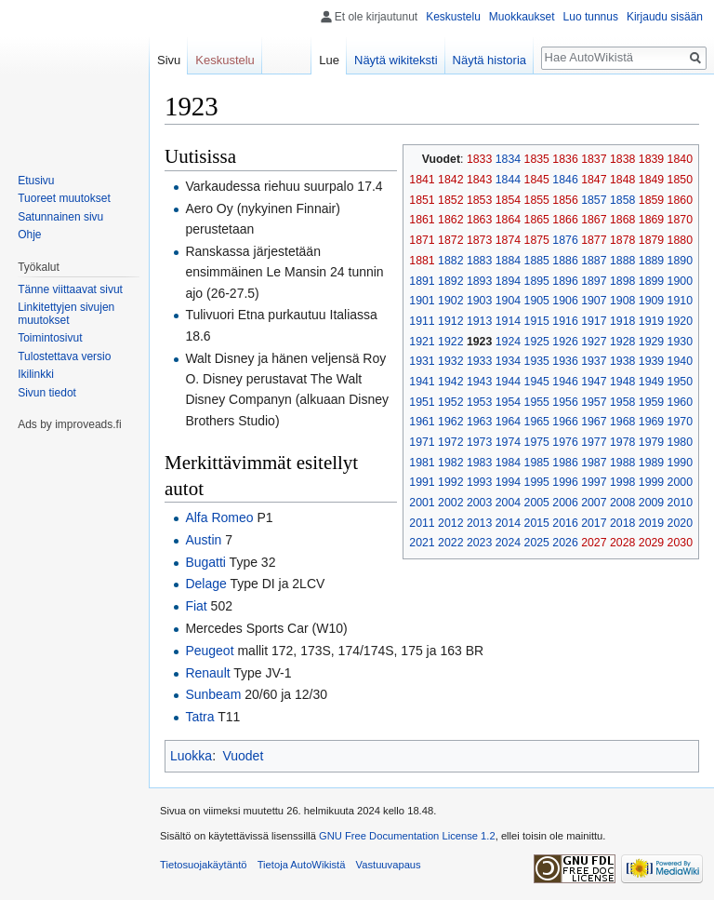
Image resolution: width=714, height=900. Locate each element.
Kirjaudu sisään (665, 16)
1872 (450, 240)
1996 (564, 482)
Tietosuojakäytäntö (203, 864)
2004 (508, 502)
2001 (421, 502)
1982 (450, 462)
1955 (536, 402)
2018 (622, 523)
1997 (593, 482)
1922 (450, 341)
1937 (593, 361)
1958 (622, 402)
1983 (479, 462)
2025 (536, 542)
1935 (536, 361)
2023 (479, 542)
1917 (593, 321)
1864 (508, 219)
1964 (508, 421)
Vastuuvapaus (388, 864)
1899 (651, 281)
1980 (680, 442)
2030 (680, 542)
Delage (205, 583)
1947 (593, 381)
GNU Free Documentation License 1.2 (407, 835)
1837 (593, 159)
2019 (651, 523)
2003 (479, 502)
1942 (450, 381)
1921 (421, 341)
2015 (536, 523)
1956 (564, 402)
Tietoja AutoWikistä (302, 864)
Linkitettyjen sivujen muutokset (66, 314)
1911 (421, 321)
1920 (680, 321)
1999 (651, 482)
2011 (421, 523)
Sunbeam (213, 694)
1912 (450, 321)
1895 (536, 281)
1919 (651, 321)
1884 (508, 260)
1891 (421, 281)
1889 (651, 260)
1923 (479, 341)
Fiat (195, 605)
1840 (680, 159)
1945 (536, 381)
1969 (651, 421)
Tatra (199, 716)
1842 (450, 179)
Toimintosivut (50, 337)
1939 (651, 361)
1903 (479, 300)
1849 (651, 179)
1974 (508, 442)
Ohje (29, 234)
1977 (593, 442)
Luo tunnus (590, 16)
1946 (564, 381)
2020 (680, 523)
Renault (207, 672)
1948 (622, 381)
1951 (421, 402)
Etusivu (36, 180)
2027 (593, 542)
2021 (421, 542)
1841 (421, 179)
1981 (421, 462)
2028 (622, 542)
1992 (450, 482)
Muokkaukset (522, 16)
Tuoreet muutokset (64, 198)
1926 (564, 341)
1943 (479, 381)
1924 (508, 341)
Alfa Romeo (219, 517)
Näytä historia (489, 60)
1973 (479, 442)
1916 (564, 321)
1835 (536, 159)
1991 (421, 482)
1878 (622, 240)
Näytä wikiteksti (396, 60)
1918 (622, 321)
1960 (680, 402)
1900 (680, 281)
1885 (536, 260)
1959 (651, 402)
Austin (203, 539)
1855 (536, 200)
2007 (593, 502)
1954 (508, 402)
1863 (479, 219)
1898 (622, 281)
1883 (479, 260)
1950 (680, 381)
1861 (421, 219)
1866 (564, 219)
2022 (450, 542)
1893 (479, 281)
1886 (564, 260)
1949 (651, 381)
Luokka (191, 755)
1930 (680, 341)
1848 (622, 179)
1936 (564, 361)
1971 (421, 442)
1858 (622, 200)
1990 (680, 462)
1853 (479, 200)
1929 (651, 341)
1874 (508, 240)
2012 (450, 523)
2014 (508, 523)
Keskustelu (453, 16)
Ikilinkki (36, 374)
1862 (450, 219)
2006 (564, 502)
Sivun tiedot (47, 392)
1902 (450, 300)
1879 (651, 240)
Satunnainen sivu (60, 216)
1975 (536, 442)
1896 (564, 281)
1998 (622, 482)
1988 (622, 462)
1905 (536, 300)
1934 (508, 361)
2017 (593, 523)
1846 (564, 179)
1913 (479, 321)
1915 (536, 321)
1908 (622, 300)
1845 (536, 179)
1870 (680, 219)
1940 (680, 361)
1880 (680, 240)
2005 (536, 502)
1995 (536, 482)
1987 (593, 462)
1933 (479, 361)
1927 (593, 341)
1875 (536, 240)
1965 (536, 421)
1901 (421, 300)
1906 (564, 300)
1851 (421, 200)
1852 (450, 200)
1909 (651, 300)
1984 (508, 462)
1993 (479, 482)
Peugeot (209, 650)
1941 (421, 381)
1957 (593, 402)
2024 (508, 542)
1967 (593, 421)
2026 (564, 542)
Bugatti (205, 562)
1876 (564, 240)
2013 (479, 523)
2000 (680, 482)
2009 (651, 502)
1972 (450, 442)
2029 (651, 542)
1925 (536, 341)
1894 (508, 281)
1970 (680, 421)
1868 (622, 219)
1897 (593, 281)
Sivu (168, 60)
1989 (651, 462)
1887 (593, 260)
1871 (421, 240)
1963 (479, 421)
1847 (593, 179)
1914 (508, 321)
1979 (651, 442)
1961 (421, 421)
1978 (622, 442)
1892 (450, 281)
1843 (479, 179)
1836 (564, 159)
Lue (329, 60)
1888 (622, 260)
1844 (508, 179)
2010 (680, 502)
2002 (450, 502)
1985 (536, 462)
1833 (479, 159)
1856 (564, 200)
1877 (593, 240)
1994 (508, 482)
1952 (450, 402)
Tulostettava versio (64, 356)
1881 (421, 260)
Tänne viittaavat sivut (70, 289)
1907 (593, 300)
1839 (651, 159)
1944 (508, 381)
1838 (622, 159)
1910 (680, 300)
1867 (593, 219)
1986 (564, 462)
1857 (593, 200)
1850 (680, 179)
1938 (622, 361)
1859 (651, 200)
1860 (680, 200)
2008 (622, 502)
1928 (622, 341)
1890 (680, 260)
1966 (564, 421)
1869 (651, 219)
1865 (536, 219)
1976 (564, 442)
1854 (508, 200)
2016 (564, 523)
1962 (450, 421)
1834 (508, 159)
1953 (479, 402)
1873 (479, 240)
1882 (450, 260)
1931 (421, 361)
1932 (450, 361)
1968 (622, 421)
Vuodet (242, 755)
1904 (508, 300)
